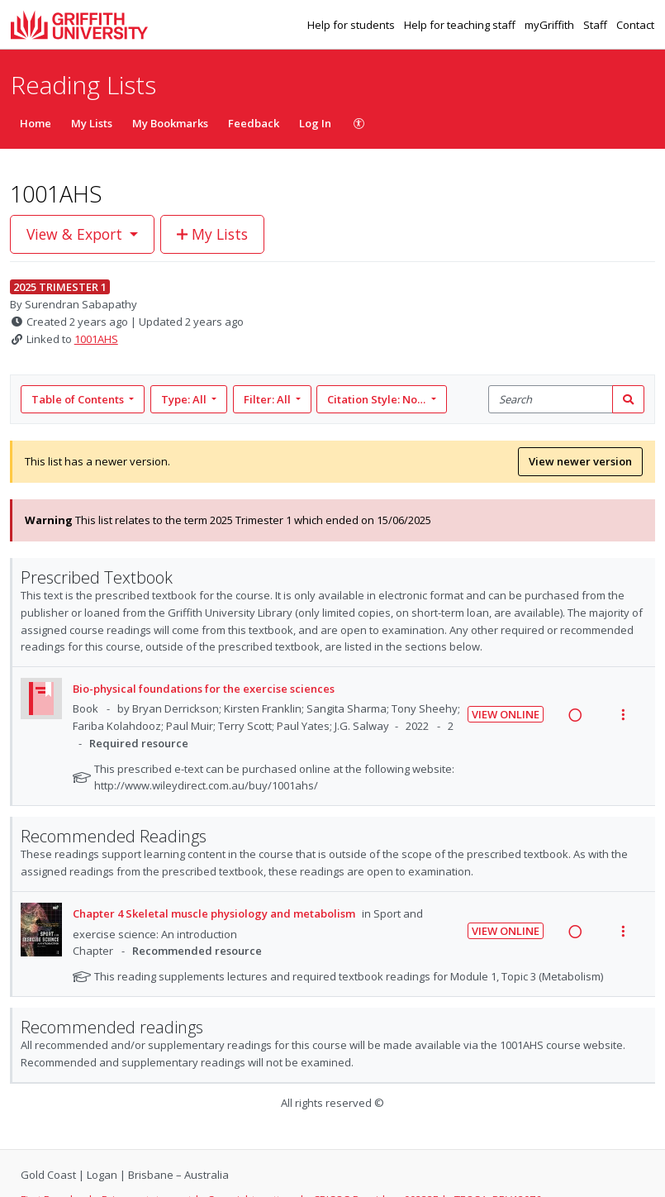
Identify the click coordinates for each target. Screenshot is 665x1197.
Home (35, 123)
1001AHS (96, 338)
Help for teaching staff (461, 24)
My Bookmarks (170, 123)
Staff (596, 24)
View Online (505, 714)
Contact (635, 24)
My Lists (91, 123)
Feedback (253, 123)
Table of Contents (78, 399)
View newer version (580, 461)
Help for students (352, 24)
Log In (315, 123)
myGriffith (551, 24)
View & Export (76, 234)
